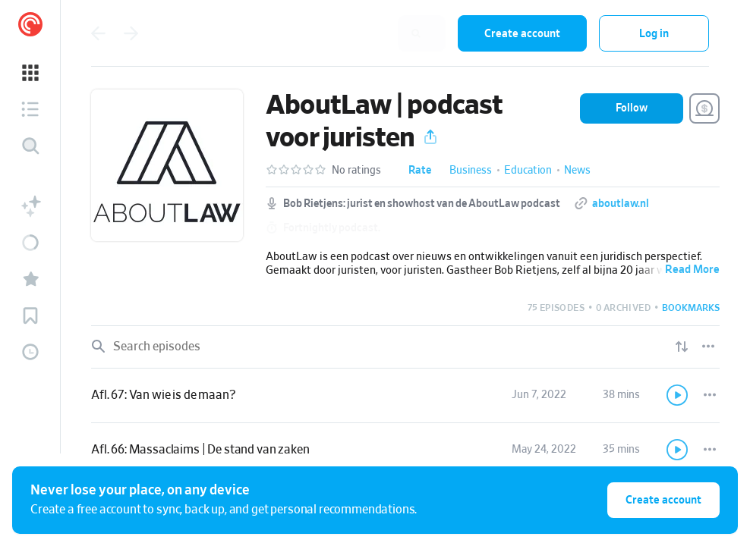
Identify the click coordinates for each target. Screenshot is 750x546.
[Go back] (98, 33)
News (577, 170)
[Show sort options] (681, 346)
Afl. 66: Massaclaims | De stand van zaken (200, 450)
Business (470, 170)
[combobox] (347, 33)
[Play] (677, 395)
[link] (405, 396)
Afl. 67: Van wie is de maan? (163, 395)
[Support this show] (704, 108)
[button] (30, 73)
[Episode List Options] (708, 346)
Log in (654, 33)
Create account (522, 33)
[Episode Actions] (709, 395)
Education (528, 170)
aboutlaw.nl (620, 204)
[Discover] (30, 145)
